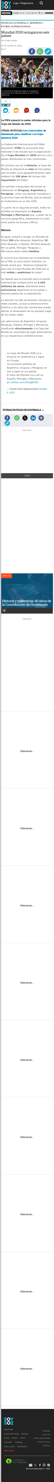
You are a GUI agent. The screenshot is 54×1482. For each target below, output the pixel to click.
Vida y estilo (9, 1446)
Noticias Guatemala (14, 23)
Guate (7, 1438)
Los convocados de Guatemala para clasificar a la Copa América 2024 (23, 134)
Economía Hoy (11, 1434)
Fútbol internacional (16, 26)
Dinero (15, 1438)
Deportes (36, 23)
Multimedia (22, 1446)
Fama (22, 1438)
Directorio (46, 1446)
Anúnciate (46, 1431)
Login (16, 3)
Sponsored (9, 1450)
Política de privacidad (42, 1438)
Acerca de (46, 1435)
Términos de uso (43, 1442)
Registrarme (27, 3)
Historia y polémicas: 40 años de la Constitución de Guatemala (26, 602)
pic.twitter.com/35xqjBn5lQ (22, 382)
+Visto (27, 476)
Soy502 (8, 1429)
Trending (18, 1442)
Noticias (24, 1434)
